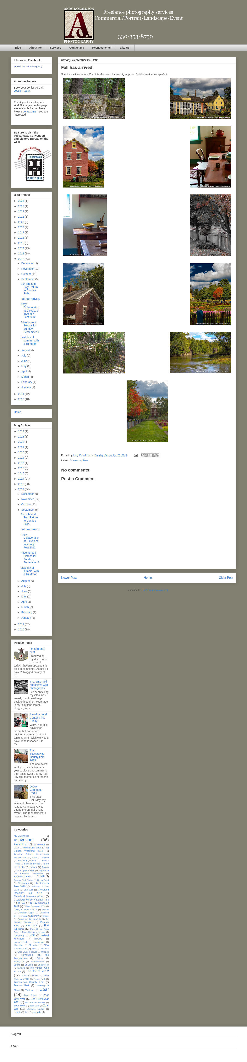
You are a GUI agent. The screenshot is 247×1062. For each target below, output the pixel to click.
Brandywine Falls (25, 870)
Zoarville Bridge (35, 1009)
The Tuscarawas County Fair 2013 (37, 755)
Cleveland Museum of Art (29, 896)
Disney (35, 916)
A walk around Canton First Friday (38, 717)
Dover (46, 916)
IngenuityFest (20, 942)
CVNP (40, 876)
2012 (21, 258)
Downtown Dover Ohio (29, 919)
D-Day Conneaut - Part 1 (36, 790)
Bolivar (33, 867)
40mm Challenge (32, 847)
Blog (18, 47)
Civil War (28, 890)
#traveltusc (20, 844)
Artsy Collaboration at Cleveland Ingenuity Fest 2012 (30, 310)
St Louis (29, 965)
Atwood (45, 857)
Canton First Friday (23, 880)
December (27, 263)
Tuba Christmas (30, 975)
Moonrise (33, 945)
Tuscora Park (21, 985)
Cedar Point (43, 880)
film (26, 1012)
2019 (21, 227)
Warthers (29, 990)
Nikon (34, 948)
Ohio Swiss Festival (27, 952)
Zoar (85, 460)
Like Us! (125, 47)
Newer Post (69, 577)
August (25, 350)
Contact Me (76, 47)
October (26, 273)
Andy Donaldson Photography (28, 66)
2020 (21, 222)
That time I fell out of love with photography (39, 685)
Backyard (22, 860)
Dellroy (45, 909)
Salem (40, 958)
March (25, 376)
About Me (35, 47)
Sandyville (19, 961)
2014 (21, 248)
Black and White (32, 864)
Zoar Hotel (19, 1005)
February (27, 382)
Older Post (226, 577)
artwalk (17, 1012)
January (26, 387)
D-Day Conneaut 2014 (25, 909)
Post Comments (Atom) (155, 590)
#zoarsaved (39, 844)
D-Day (21, 903)
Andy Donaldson (82, 455)
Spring (17, 965)
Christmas (23, 883)
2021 (21, 216)
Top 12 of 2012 (37, 971)
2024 (21, 200)
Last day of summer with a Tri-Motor (30, 340)
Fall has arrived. (30, 298)
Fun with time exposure (33, 932)
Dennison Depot (26, 913)
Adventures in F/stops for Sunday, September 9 (30, 327)
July (24, 355)
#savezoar (75, 460)
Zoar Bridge (30, 995)
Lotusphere (38, 942)
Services (55, 47)
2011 (21, 393)
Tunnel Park (39, 979)
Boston (45, 867)
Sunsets (21, 968)
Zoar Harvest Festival (35, 1002)
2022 (21, 211)
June (24, 360)
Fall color (31, 925)
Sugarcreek (43, 965)
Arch (34, 857)
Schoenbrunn (37, 961)
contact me (29, 111)
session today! (22, 90)
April (24, 371)
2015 (21, 243)
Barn (34, 860)
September (28, 279)
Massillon (18, 945)
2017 (21, 232)
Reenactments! (102, 47)
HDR (32, 935)
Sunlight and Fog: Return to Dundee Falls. (29, 288)
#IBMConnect (21, 836)
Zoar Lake (35, 1006)
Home (148, 577)
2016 (21, 237)
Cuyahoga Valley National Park (31, 899)
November (27, 268)
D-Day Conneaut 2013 (34, 906)
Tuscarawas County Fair (28, 982)
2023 (21, 206)
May (24, 366)
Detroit (24, 916)
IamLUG (38, 939)
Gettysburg (19, 935)
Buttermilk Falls (22, 876)
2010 (21, 399)
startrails (36, 1012)
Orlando (45, 952)
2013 (21, 253)
